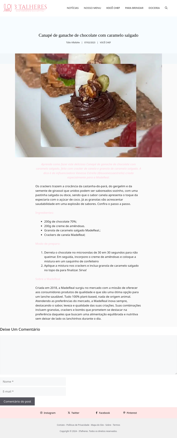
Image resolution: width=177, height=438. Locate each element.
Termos (116, 424)
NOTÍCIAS (73, 8)
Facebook (104, 412)
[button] (166, 8)
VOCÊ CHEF (113, 8)
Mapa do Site (97, 424)
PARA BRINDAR (134, 8)
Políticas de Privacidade (77, 424)
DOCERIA (154, 8)
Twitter (75, 412)
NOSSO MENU (92, 8)
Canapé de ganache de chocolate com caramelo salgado (88, 35)
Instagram (49, 412)
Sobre (108, 424)
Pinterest (132, 412)
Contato (61, 424)
